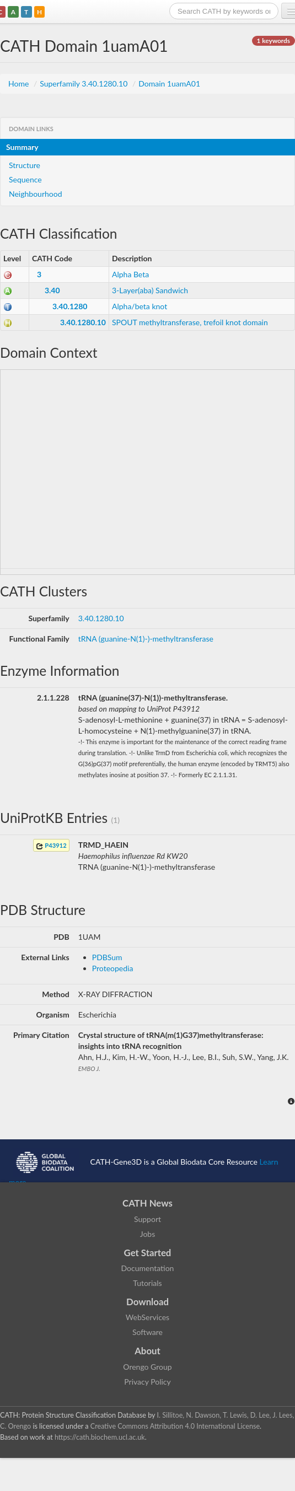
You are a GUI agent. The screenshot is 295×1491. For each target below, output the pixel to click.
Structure (24, 165)
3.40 (52, 290)
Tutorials (147, 1283)
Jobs (147, 1234)
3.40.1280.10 (83, 322)
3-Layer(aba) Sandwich (150, 290)
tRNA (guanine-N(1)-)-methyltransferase (145, 638)
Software (147, 1332)
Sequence (25, 179)
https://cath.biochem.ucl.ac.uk (100, 1437)
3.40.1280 (70, 306)
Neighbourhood (35, 193)
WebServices (147, 1317)
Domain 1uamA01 (169, 83)
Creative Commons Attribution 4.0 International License (175, 1426)
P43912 (51, 846)
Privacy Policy (147, 1381)
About (147, 1351)
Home (19, 83)
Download (147, 1301)
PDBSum (107, 957)
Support (147, 1219)
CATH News (147, 1203)
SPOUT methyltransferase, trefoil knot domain (190, 322)
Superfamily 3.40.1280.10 (85, 83)
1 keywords (273, 40)
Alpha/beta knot (139, 306)
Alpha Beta (130, 274)
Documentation (147, 1268)
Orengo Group (147, 1366)
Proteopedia (112, 968)
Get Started (147, 1252)
